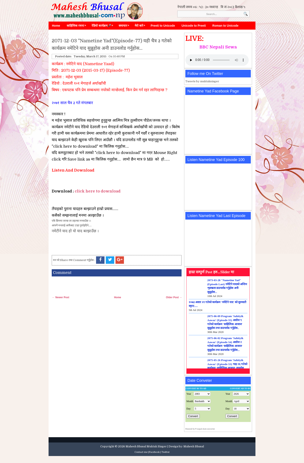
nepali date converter (206, 429)
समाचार (125, 24)
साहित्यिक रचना (77, 24)
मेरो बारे (141, 24)
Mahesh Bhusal (193, 446)
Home (56, 25)
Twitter (166, 452)
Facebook (154, 452)
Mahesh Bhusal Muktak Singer (146, 446)
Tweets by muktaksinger (202, 81)
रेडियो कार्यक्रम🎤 (103, 24)
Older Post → (174, 297)
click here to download (98, 191)
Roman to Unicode (225, 25)
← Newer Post (60, 297)
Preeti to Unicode (163, 25)
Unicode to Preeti (194, 25)
